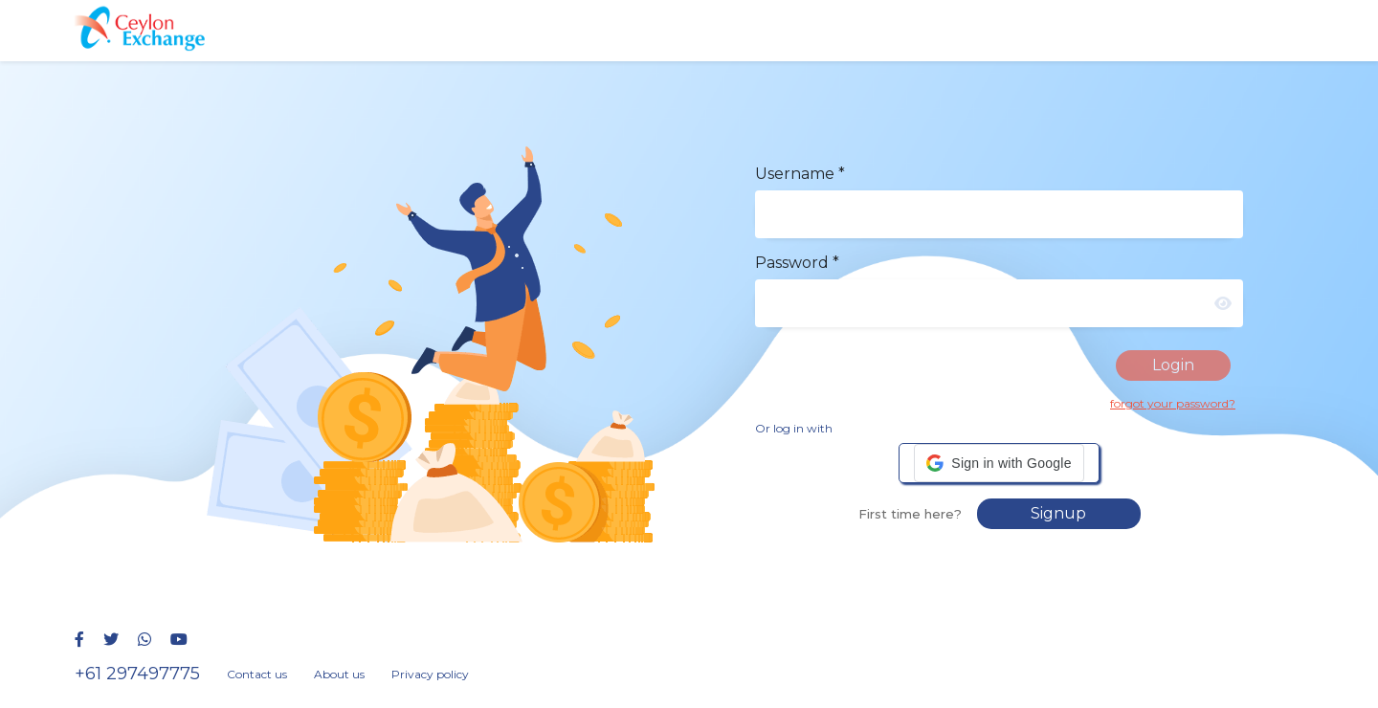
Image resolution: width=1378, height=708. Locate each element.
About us (339, 674)
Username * (800, 174)
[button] (998, 463)
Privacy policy (430, 674)
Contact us (257, 674)
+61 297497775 (137, 673)
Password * (797, 263)
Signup (1058, 513)
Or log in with (794, 428)
